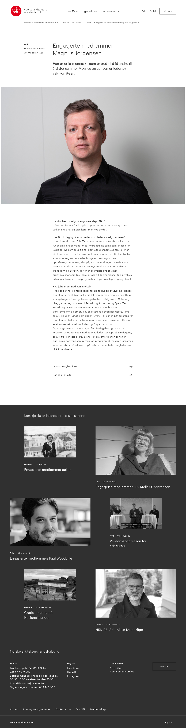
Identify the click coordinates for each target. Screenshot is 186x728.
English (168, 722)
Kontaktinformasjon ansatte (27, 683)
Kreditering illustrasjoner (22, 722)
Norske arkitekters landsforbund (35, 11)
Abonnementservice (122, 671)
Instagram (73, 676)
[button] (90, 11)
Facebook (73, 668)
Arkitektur (116, 668)
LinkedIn (72, 672)
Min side (164, 666)
